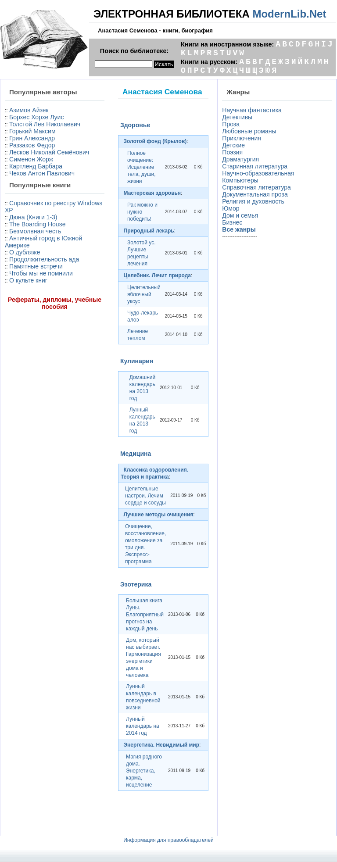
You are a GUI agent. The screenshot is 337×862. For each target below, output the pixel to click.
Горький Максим (32, 131)
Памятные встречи (36, 266)
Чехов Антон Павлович (42, 173)
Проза (231, 124)
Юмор (230, 208)
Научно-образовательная (258, 173)
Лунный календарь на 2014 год (142, 726)
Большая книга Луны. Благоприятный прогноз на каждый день (145, 614)
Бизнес (232, 222)
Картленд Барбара (35, 166)
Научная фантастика (252, 110)
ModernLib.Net (289, 14)
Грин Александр (32, 138)
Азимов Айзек (29, 110)
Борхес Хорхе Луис (36, 117)
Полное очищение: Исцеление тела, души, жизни (141, 167)
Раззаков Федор (32, 145)
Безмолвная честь (35, 231)
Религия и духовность (253, 201)
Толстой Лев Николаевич (44, 124)
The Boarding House (37, 224)
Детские (233, 145)
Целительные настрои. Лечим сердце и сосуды (145, 496)
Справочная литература (256, 187)
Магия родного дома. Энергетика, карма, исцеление (144, 771)
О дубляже (24, 252)
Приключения (241, 138)
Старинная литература (254, 166)
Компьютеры (240, 180)
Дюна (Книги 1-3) (33, 217)
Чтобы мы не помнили (41, 273)
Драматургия (240, 159)
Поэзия (232, 152)
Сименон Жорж (31, 159)
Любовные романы (249, 131)
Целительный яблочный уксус (144, 294)
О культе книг (28, 280)
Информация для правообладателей (168, 840)
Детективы (237, 117)
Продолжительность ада (44, 259)
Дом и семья (240, 215)
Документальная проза (254, 194)
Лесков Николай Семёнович (49, 152)
